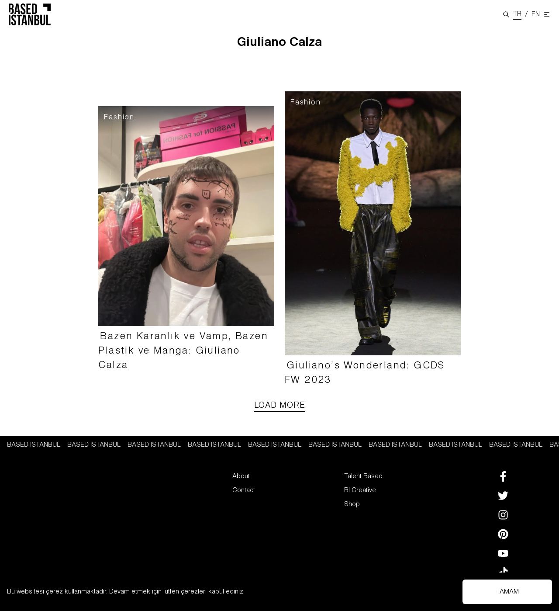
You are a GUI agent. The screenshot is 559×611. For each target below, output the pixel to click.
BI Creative (360, 490)
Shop (352, 504)
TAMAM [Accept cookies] (507, 592)
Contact (243, 490)
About (241, 476)
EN (535, 14)
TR (517, 14)
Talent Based (363, 476)
